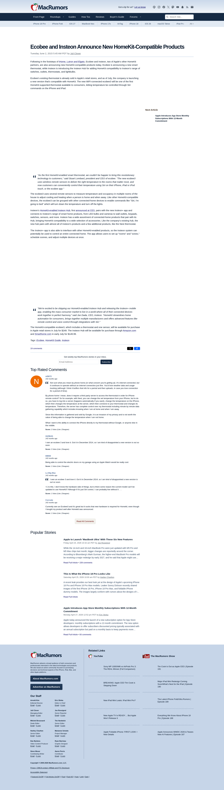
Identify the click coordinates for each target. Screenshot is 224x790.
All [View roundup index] (192, 24)
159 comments (85, 562)
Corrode (49, 500)
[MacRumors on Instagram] (159, 7)
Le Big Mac (50, 473)
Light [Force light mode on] (81, 777)
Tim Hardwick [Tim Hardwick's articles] (60, 720)
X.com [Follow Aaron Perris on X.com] (62, 755)
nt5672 (48, 376)
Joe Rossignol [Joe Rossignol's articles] (60, 710)
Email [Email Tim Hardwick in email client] (57, 725)
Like (59, 429)
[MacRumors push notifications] (182, 7)
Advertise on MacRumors (46, 686)
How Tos (85, 17)
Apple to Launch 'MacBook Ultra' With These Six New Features (101, 539)
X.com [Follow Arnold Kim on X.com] (38, 704)
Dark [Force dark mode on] (86, 777)
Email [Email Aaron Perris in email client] (57, 755)
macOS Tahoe (164, 24)
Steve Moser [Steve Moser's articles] (35, 750)
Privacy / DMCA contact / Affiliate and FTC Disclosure (50, 768)
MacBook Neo (88, 24)
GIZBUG (49, 436)
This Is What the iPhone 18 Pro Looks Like (89, 573)
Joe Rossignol (104, 543)
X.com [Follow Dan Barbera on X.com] (38, 745)
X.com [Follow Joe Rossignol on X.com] (62, 715)
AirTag (120, 24)
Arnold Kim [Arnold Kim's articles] (34, 699)
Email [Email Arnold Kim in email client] (32, 704)
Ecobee (40, 340)
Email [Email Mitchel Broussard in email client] (32, 725)
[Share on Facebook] (137, 348)
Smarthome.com (43, 334)
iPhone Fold (57, 24)
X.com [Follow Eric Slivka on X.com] (62, 704)
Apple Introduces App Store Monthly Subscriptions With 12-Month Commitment (172, 118)
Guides (72, 17)
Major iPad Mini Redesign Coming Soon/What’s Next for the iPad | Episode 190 (175, 683)
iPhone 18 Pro (39, 24)
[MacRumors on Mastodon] (172, 7)
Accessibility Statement (38, 772)
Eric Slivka (103, 615)
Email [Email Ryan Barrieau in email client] (57, 745)
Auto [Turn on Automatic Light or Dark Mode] (77, 777)
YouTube (98, 655)
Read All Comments (85, 521)
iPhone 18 (134, 24)
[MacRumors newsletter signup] (192, 7)
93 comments (85, 634)
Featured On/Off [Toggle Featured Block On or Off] (37, 777)
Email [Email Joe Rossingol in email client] (57, 715)
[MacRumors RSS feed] (187, 7)
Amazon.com (129, 330)
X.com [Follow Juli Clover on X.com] (38, 715)
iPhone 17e (106, 24)
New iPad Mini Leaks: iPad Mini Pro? (120, 700)
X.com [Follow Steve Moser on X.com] (38, 755)
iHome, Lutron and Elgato (72, 61)
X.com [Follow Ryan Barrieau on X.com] (62, 745)
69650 (48, 456)
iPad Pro (180, 24)
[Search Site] (179, 16)
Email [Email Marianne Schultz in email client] (57, 735)
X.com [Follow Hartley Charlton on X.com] (38, 735)
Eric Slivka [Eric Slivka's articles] (59, 699)
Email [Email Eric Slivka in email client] (57, 704)
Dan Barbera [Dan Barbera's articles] (35, 740)
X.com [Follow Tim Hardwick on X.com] (62, 725)
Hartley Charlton (107, 577)
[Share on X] (130, 348)
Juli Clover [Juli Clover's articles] (34, 710)
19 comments (36, 348)
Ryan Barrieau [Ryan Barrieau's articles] (60, 740)
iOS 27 (72, 24)
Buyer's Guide (117, 17)
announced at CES (85, 210)
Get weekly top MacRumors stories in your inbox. (85, 357)
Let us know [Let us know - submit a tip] (140, 7)
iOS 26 (148, 24)
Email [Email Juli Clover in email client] (32, 715)
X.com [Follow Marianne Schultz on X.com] (62, 735)
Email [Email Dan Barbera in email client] (32, 745)
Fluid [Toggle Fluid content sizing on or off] (63, 777)
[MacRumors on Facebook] (163, 7)
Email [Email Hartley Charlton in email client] (32, 735)
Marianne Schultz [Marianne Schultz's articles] (61, 730)
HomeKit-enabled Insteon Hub (55, 210)
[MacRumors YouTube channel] (177, 7)
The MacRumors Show (163, 655)
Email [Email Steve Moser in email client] (32, 755)
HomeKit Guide (53, 340)
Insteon (65, 340)
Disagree (65, 429)
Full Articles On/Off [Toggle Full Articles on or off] (52, 777)
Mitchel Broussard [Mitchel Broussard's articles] (37, 720)
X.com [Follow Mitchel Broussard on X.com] (38, 725)
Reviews (100, 17)
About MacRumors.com (45, 677)
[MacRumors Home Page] (49, 7)
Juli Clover (75, 53)
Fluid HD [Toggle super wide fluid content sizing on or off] (69, 777)
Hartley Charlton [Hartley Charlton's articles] (36, 730)
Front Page (38, 17)
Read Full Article (70, 562)
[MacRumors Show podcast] (154, 7)
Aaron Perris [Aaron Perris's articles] (60, 750)
